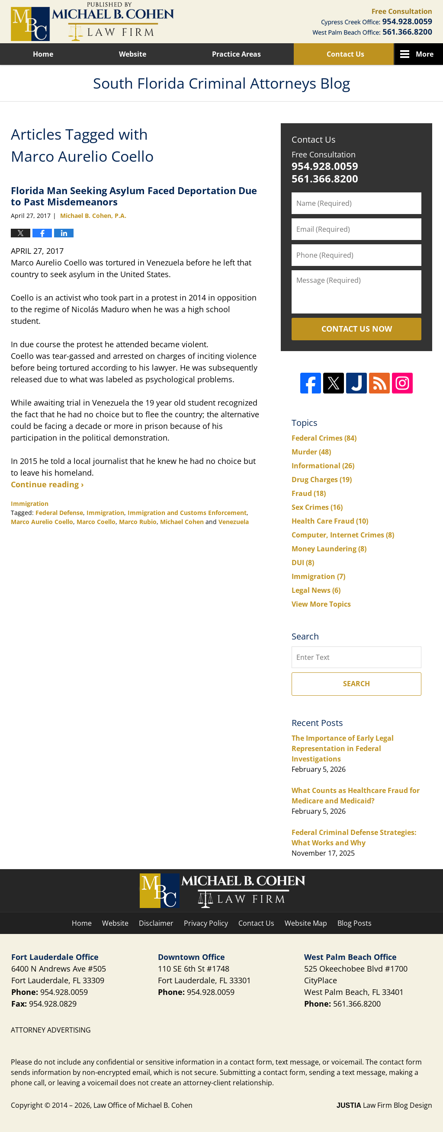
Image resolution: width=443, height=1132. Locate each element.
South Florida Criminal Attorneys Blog (92, 21)
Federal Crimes (324, 438)
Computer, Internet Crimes (343, 535)
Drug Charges (322, 479)
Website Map (306, 923)
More (424, 54)
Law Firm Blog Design (384, 1105)
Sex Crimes (317, 507)
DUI (303, 562)
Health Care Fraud (330, 521)
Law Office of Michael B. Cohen (143, 1105)
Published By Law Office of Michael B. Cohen (372, 21)
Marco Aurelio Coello (42, 522)
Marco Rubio (138, 522)
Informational (323, 465)
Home (43, 54)
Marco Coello (96, 522)
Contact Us (345, 54)
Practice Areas (236, 54)
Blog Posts (354, 923)
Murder (311, 452)
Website (132, 54)
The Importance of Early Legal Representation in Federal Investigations (343, 748)
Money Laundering (329, 548)
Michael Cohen (182, 522)
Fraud (309, 493)
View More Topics (321, 604)
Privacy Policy (206, 923)
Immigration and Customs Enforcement (187, 512)
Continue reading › (47, 484)
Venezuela (233, 522)
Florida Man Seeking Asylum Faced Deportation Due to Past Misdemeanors (134, 196)
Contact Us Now (356, 328)
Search (356, 683)
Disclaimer (156, 923)
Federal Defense (59, 512)
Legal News (316, 590)
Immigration (29, 503)
